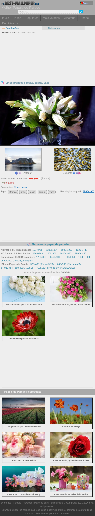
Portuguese (86, 3)
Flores (27, 32)
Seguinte (72, 161)
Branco (13, 192)
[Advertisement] (47, 56)
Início (5, 17)
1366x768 (38, 253)
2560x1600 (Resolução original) (17, 260)
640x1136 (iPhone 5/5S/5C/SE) (17, 268)
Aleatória (69, 17)
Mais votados (51, 17)
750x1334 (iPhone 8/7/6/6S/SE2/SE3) (55, 268)
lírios (23, 192)
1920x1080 (65, 253)
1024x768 (37, 250)
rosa (33, 32)
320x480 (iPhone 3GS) (42, 264)
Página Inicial (56, 503)
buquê (42, 192)
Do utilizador (10, 23)
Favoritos (27, 503)
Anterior (23, 161)
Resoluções (10, 28)
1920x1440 (81, 250)
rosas (32, 192)
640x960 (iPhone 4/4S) (69, 264)
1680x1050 (69, 257)
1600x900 (51, 253)
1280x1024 (51, 250)
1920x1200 (84, 257)
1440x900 (55, 257)
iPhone (84, 17)
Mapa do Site (41, 503)
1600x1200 (66, 250)
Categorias (52, 28)
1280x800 (41, 257)
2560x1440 (80, 253)
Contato (17, 503)
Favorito (10, 183)
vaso (52, 192)
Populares (31, 17)
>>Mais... (66, 272)
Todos (17, 17)
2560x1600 (88, 191)
